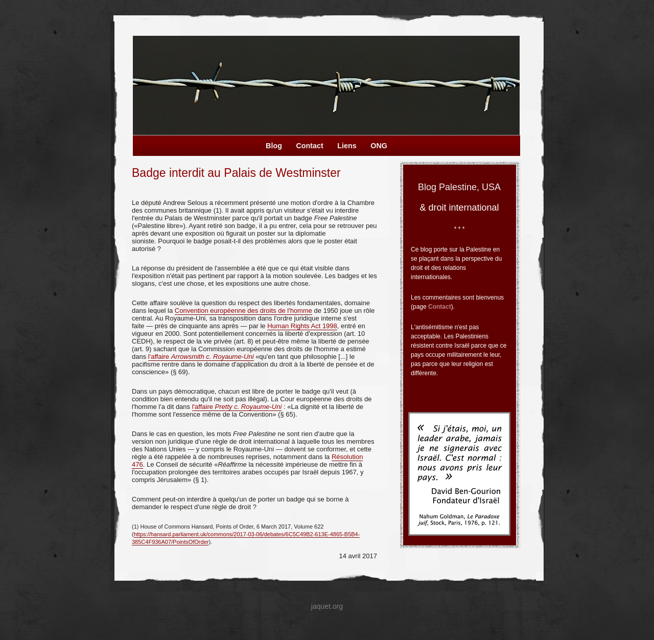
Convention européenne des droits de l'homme (243, 310)
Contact (439, 306)
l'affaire (201, 356)
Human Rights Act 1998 (302, 326)
